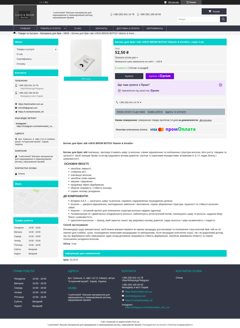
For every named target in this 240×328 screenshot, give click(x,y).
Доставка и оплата (128, 28)
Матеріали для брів (50, 33)
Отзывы (21, 63)
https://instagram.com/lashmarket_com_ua (36, 126)
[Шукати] (223, 19)
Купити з (159, 76)
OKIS (66, 33)
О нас (77, 28)
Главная (25, 28)
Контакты (101, 28)
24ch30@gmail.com (27, 108)
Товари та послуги (28, 33)
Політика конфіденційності (180, 325)
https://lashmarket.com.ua (30, 104)
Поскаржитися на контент (154, 325)
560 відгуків (173, 2)
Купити (129, 76)
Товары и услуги (50, 28)
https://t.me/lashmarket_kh (31, 111)
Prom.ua (135, 322)
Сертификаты (154, 28)
